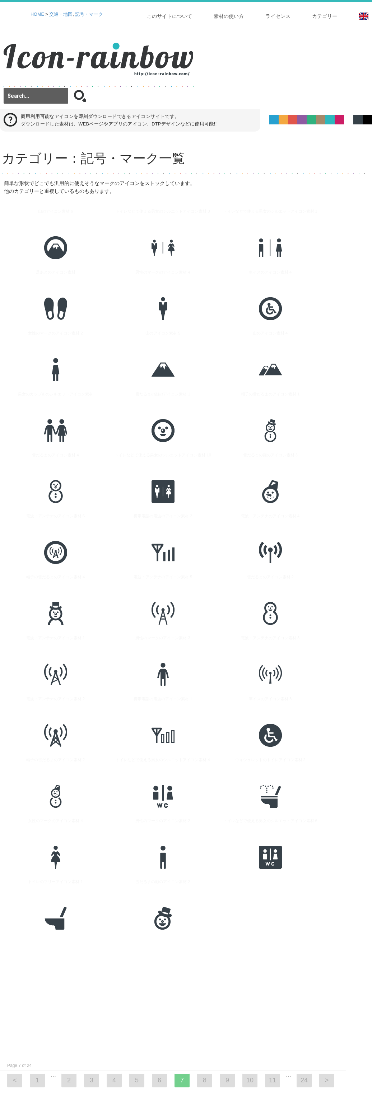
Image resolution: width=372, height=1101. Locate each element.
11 (272, 897)
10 (250, 897)
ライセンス (277, 16)
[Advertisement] (157, 816)
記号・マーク (89, 14)
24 (304, 897)
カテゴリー (324, 16)
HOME (37, 14)
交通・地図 (61, 14)
